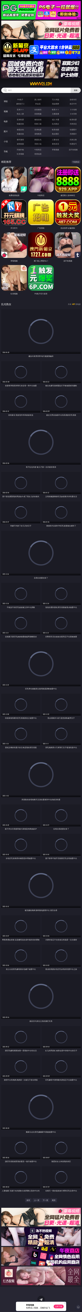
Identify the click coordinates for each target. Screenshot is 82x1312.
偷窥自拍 (20, 129)
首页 (28, 1200)
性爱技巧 (73, 144)
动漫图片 (73, 129)
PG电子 (20, 99)
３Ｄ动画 (73, 109)
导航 (6, 151)
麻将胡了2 (20, 104)
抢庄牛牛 (73, 104)
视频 (6, 111)
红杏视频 (20, 154)
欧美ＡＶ (55, 109)
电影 (6, 121)
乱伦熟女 (55, 124)
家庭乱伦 (37, 139)
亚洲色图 (37, 129)
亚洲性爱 (20, 119)
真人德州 (37, 99)
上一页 (36, 1200)
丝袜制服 (37, 114)
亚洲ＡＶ (20, 109)
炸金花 (38, 104)
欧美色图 (55, 129)
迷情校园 (20, 144)
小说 (6, 141)
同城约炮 (20, 149)
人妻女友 (55, 139)
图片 (6, 131)
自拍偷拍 (37, 109)
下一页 (45, 1200)
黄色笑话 (55, 144)
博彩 (6, 101)
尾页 (54, 1200)
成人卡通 (55, 119)
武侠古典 (73, 139)
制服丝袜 (20, 124)
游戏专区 (73, 99)
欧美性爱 (73, 119)
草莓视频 (55, 149)
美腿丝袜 (20, 134)
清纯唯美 (37, 134)
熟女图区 (55, 134)
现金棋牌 (55, 104)
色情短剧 (37, 154)
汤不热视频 (73, 149)
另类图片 (73, 134)
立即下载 (58, 1306)
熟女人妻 (20, 114)
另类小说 (37, 144)
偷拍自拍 (37, 119)
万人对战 (55, 99)
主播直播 (55, 114)
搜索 (75, 90)
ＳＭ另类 (73, 114)
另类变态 (73, 124)
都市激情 (20, 139)
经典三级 (37, 124)
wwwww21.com (41, 83)
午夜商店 (37, 149)
